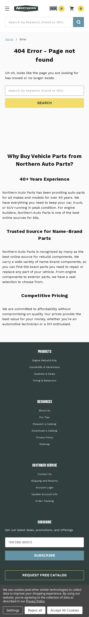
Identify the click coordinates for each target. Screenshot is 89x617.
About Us (44, 410)
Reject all (35, 610)
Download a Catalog (44, 430)
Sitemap (44, 444)
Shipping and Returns (44, 480)
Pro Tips (44, 417)
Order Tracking (44, 501)
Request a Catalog (44, 424)
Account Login (44, 487)
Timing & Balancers (44, 380)
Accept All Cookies (64, 610)
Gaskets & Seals (44, 373)
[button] (56, 9)
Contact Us (45, 474)
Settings (13, 610)
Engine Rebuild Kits (44, 360)
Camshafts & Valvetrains (44, 367)
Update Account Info (45, 494)
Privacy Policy (44, 437)
